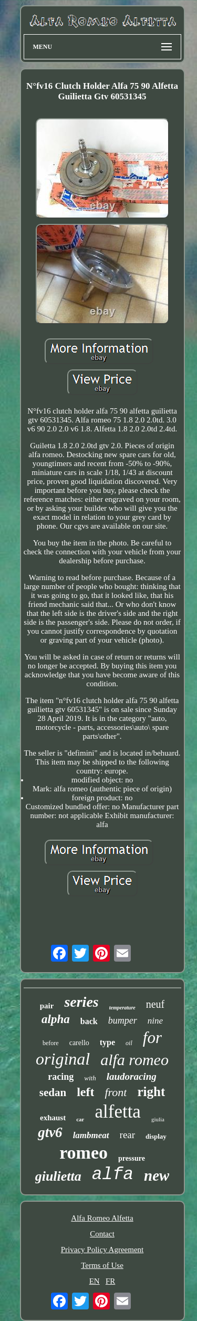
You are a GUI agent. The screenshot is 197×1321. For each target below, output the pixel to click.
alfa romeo (134, 1059)
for (152, 1037)
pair (47, 1006)
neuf (155, 1004)
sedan (52, 1092)
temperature (122, 1007)
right (151, 1092)
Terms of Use (102, 1265)
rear (128, 1134)
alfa (112, 1174)
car (80, 1119)
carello (79, 1043)
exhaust (53, 1117)
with (90, 1078)
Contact (102, 1234)
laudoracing (132, 1076)
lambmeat (91, 1135)
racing (61, 1076)
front (116, 1092)
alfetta (117, 1111)
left (85, 1092)
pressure (131, 1158)
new (156, 1175)
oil (129, 1043)
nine (155, 1021)
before (51, 1043)
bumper (122, 1020)
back (89, 1021)
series (81, 1002)
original (63, 1058)
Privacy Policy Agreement (102, 1249)
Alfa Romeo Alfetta (102, 1218)
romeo (83, 1152)
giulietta (58, 1176)
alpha (56, 1019)
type (107, 1042)
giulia (157, 1119)
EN (94, 1281)
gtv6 (50, 1132)
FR (110, 1281)
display (156, 1136)
